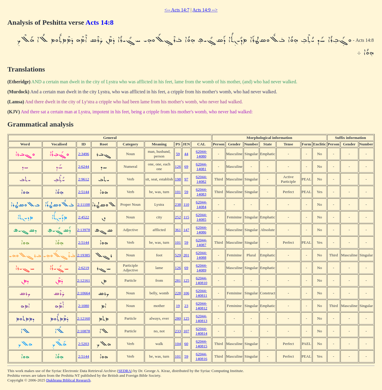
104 (178, 343)
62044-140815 (201, 343)
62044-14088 (201, 255)
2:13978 (83, 230)
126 (178, 166)
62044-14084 (201, 204)
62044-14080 (201, 153)
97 (186, 179)
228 (178, 293)
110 (186, 204)
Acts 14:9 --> (204, 9)
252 (178, 217)
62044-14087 (201, 242)
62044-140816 (201, 356)
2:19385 (83, 255)
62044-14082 (201, 179)
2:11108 (83, 204)
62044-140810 (201, 280)
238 (178, 204)
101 (178, 192)
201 (186, 255)
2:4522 (83, 217)
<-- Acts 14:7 (176, 9)
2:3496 (83, 154)
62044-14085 (201, 217)
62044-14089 (201, 267)
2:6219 (83, 267)
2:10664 (83, 293)
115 (186, 217)
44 (186, 154)
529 (178, 255)
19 (178, 305)
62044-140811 (201, 293)
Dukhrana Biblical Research (68, 380)
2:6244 (83, 166)
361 (178, 230)
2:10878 (83, 331)
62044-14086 (201, 229)
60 (186, 343)
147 (186, 230)
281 (178, 280)
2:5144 (83, 192)
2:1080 (83, 305)
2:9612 (83, 179)
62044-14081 (201, 166)
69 (186, 166)
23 (186, 305)
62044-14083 (201, 191)
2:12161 (83, 280)
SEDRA (124, 371)
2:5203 (83, 343)
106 (186, 293)
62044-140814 (201, 331)
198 (178, 179)
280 (178, 318)
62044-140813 (201, 318)
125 (186, 280)
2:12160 (83, 318)
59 (178, 154)
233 (178, 331)
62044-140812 (201, 305)
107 (186, 331)
